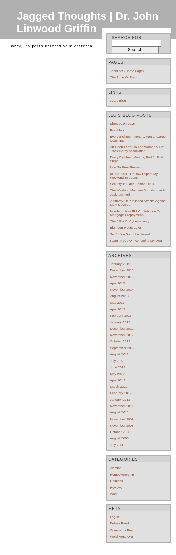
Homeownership (122, 474)
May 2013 (117, 302)
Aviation (116, 468)
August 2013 (119, 296)
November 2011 (122, 406)
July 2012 (117, 361)
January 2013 (120, 322)
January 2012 (120, 399)
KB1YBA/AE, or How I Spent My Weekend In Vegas (134, 175)
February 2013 (121, 315)
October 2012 (120, 341)
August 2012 (119, 354)
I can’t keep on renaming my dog (136, 240)
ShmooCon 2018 (122, 123)
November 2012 (122, 335)
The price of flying (124, 77)
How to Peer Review (125, 167)
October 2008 (120, 432)
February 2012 (121, 393)
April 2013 (117, 309)
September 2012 (122, 348)
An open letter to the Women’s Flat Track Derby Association (137, 148)
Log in (114, 517)
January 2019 (120, 264)
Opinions (116, 481)
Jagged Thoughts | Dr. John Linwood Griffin (88, 22)
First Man (117, 130)
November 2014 (122, 289)
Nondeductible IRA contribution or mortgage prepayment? (135, 213)
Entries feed (119, 523)
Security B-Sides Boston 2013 (132, 184)
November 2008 (122, 425)
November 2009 (122, 419)
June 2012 (118, 367)
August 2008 (119, 438)
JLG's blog (118, 100)
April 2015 (117, 283)
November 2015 (122, 277)
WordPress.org (121, 536)
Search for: (127, 37)
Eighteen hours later (125, 227)
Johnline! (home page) (127, 71)
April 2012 (117, 380)
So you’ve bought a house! (130, 234)
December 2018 (122, 270)
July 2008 (117, 445)
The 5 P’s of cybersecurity (129, 221)
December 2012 (122, 328)
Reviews (116, 487)
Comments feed (122, 530)
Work (114, 494)
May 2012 (117, 374)
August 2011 (119, 412)
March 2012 (119, 386)
